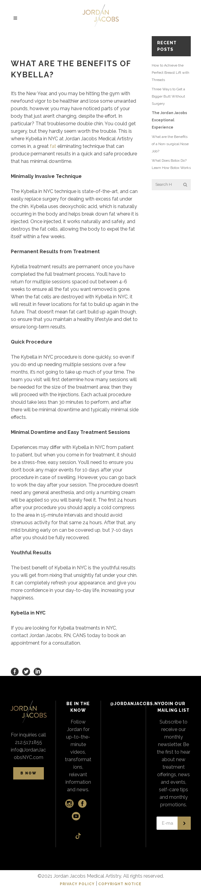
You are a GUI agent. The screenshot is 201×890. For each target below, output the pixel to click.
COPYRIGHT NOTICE (120, 884)
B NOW (28, 773)
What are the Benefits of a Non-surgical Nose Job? (170, 144)
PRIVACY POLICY (77, 884)
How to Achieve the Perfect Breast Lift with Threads (170, 72)
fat (53, 146)
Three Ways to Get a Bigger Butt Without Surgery (168, 96)
